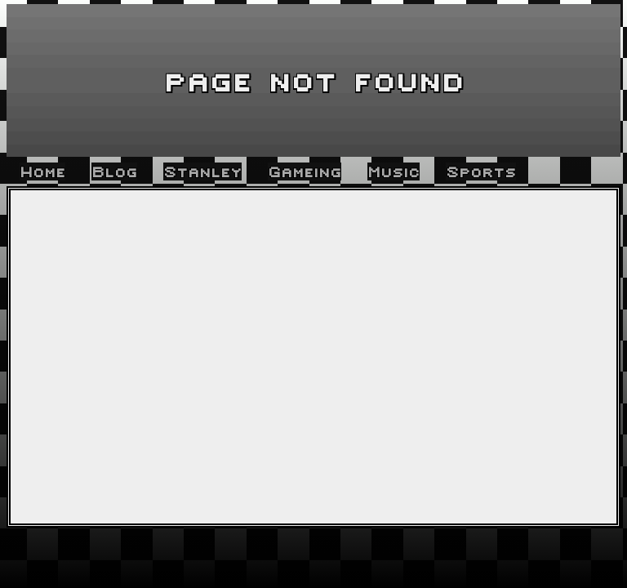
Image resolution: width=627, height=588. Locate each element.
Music (393, 171)
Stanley (202, 171)
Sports (481, 171)
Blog (114, 171)
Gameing (304, 171)
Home (42, 171)
